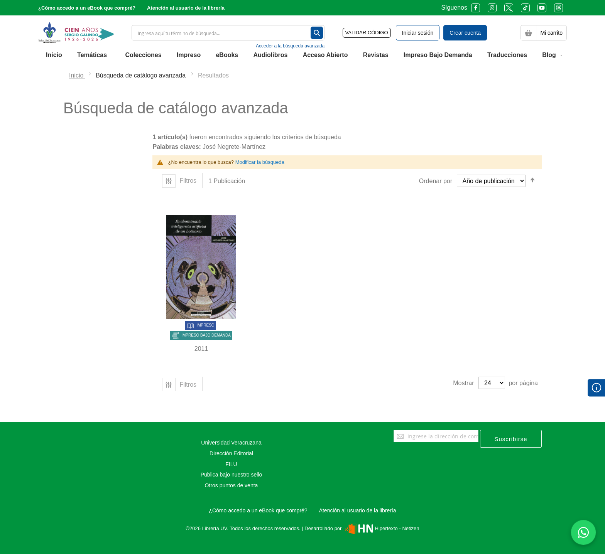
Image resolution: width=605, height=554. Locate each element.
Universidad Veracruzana (231, 442)
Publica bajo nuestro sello (231, 474)
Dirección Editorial (231, 453)
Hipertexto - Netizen (381, 528)
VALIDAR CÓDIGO (366, 32)
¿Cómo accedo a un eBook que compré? (86, 8)
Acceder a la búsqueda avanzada (290, 46)
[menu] (302, 55)
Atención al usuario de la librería (186, 8)
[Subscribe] (511, 439)
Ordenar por (435, 181)
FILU (231, 464)
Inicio (77, 75)
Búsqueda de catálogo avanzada (142, 75)
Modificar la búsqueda (259, 162)
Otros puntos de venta (231, 485)
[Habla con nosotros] (583, 532)
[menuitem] (54, 55)
